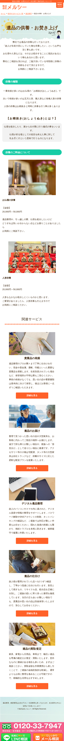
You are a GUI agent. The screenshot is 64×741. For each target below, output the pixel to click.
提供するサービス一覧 (15, 13)
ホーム (3, 13)
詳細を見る (32, 395)
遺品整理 (28, 13)
